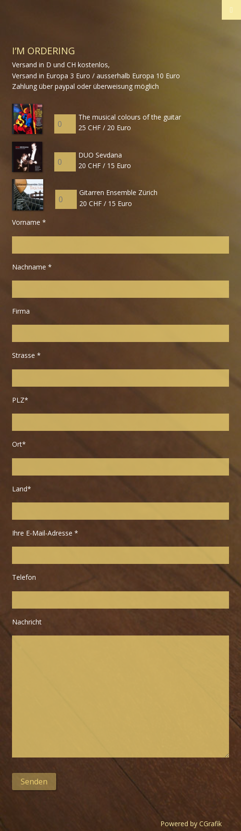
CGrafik (210, 823)
